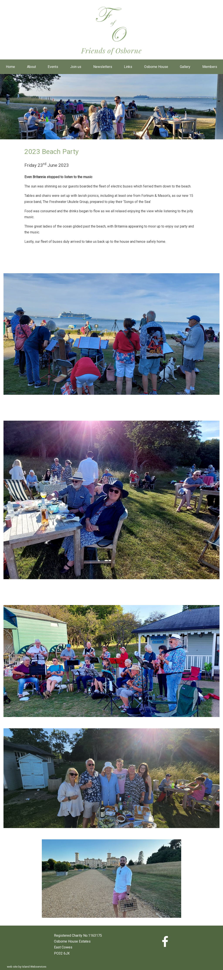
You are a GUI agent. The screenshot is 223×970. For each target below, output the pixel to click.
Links (128, 67)
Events (53, 67)
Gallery (185, 67)
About (31, 67)
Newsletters (102, 67)
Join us (75, 67)
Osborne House (156, 67)
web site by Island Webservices (26, 966)
